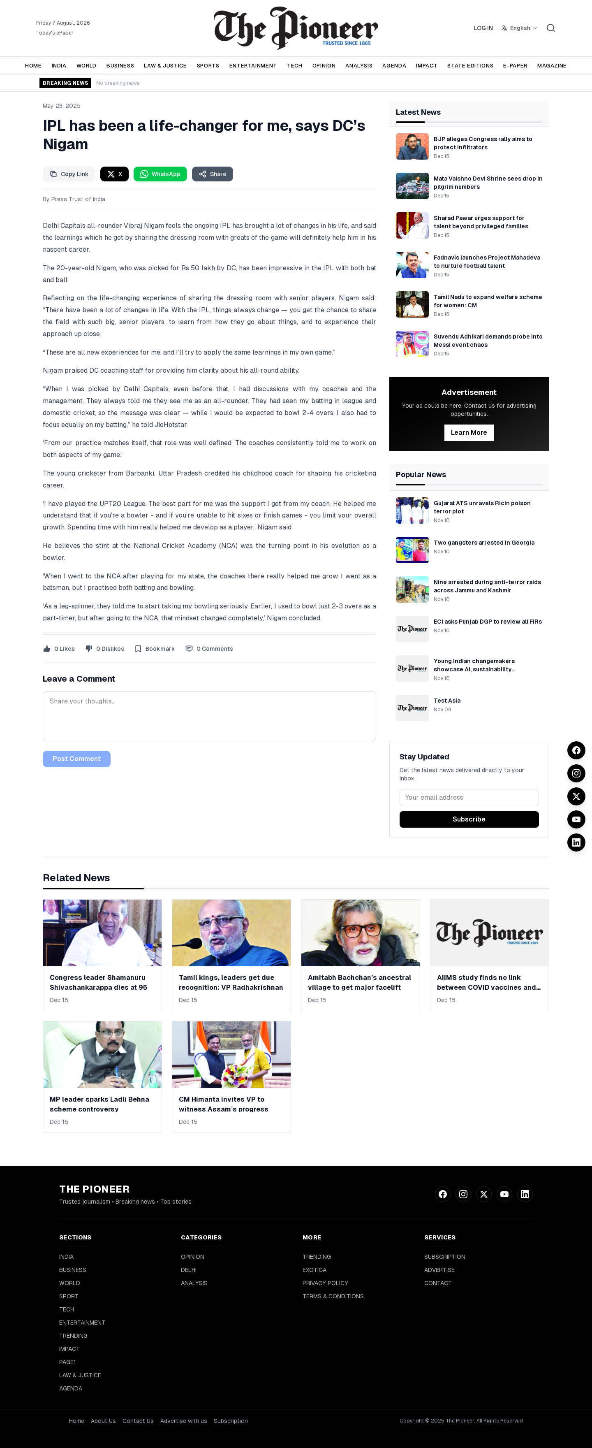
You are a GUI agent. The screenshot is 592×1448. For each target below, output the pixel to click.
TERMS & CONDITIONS (333, 1296)
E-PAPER (515, 66)
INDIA (59, 66)
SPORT (69, 1296)
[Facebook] (576, 750)
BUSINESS (120, 66)
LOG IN (483, 28)
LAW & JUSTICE (165, 66)
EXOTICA (314, 1270)
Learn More (469, 432)
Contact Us (138, 1421)
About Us (103, 1421)
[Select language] (519, 28)
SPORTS (208, 66)
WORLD (86, 66)
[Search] (551, 28)
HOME (33, 66)
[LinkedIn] (576, 842)
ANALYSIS (358, 66)
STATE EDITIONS (470, 66)
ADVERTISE (439, 1270)
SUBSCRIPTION (444, 1256)
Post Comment (77, 759)
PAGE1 (67, 1362)
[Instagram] (576, 773)
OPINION (324, 66)
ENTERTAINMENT (253, 66)
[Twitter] (576, 796)
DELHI (189, 1270)
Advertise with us (183, 1421)
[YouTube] (576, 819)
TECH (295, 66)
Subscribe (469, 819)
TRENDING (73, 1335)
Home (76, 1421)
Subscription (231, 1421)
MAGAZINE (552, 66)
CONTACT (438, 1283)
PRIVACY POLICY (325, 1283)
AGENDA (394, 66)
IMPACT (426, 66)
